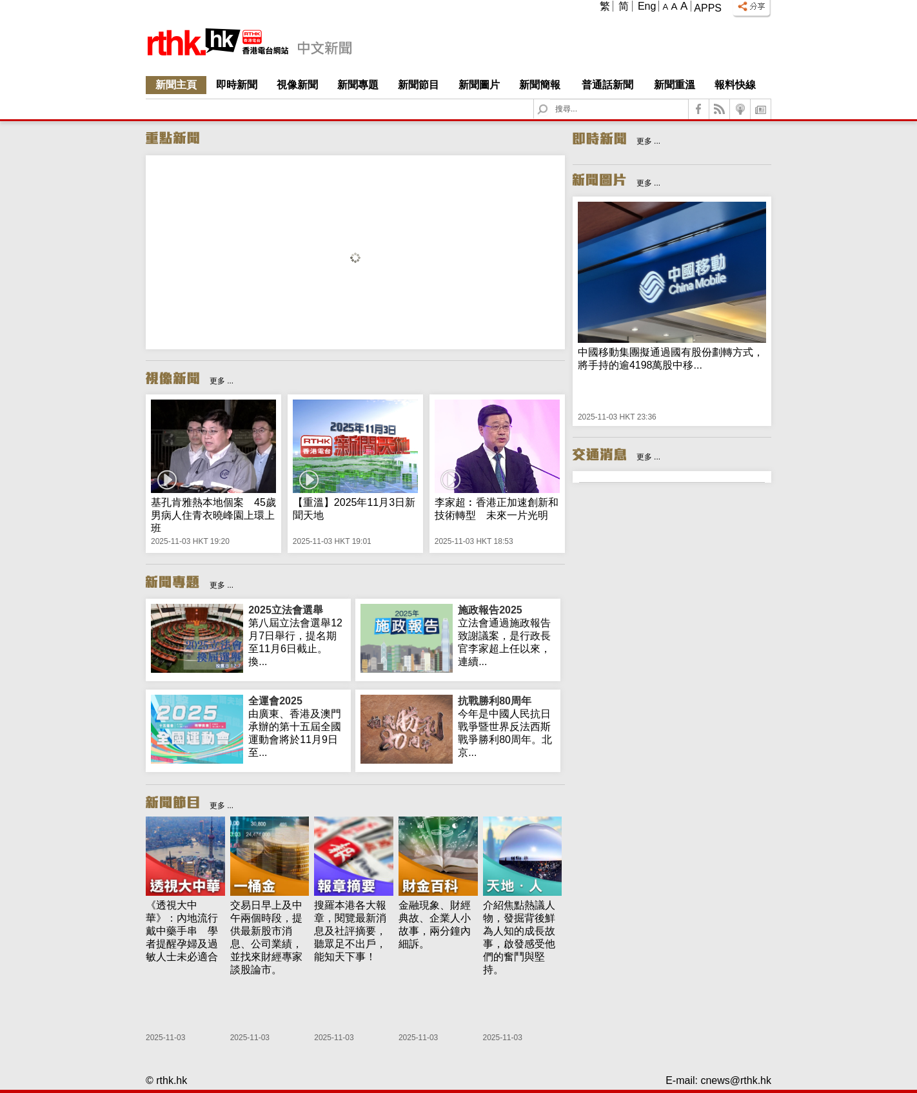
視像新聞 (297, 84)
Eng (647, 6)
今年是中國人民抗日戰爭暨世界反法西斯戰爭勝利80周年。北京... (506, 726)
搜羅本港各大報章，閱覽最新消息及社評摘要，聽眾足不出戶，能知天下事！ (350, 931)
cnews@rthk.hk (735, 1080)
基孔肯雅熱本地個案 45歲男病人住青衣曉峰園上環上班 (213, 515)
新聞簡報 (539, 84)
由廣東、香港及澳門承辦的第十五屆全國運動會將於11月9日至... (297, 726)
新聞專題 (358, 84)
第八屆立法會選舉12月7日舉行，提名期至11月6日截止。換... (297, 635)
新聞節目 (418, 84)
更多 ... (221, 380)
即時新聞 (236, 84)
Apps (708, 8)
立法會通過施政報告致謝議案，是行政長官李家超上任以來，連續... (506, 635)
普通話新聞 (607, 84)
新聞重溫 (674, 84)
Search (550, 99)
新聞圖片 (479, 84)
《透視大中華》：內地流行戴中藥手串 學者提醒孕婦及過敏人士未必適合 (182, 931)
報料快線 (735, 84)
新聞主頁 (176, 84)
